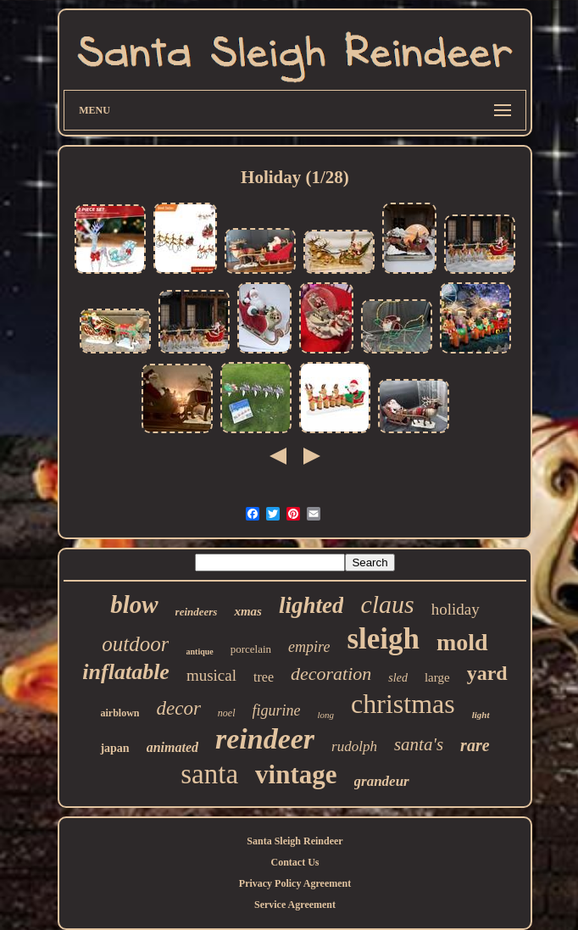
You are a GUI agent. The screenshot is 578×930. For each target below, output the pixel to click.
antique (199, 651)
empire (309, 646)
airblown (119, 713)
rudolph (354, 746)
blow (134, 604)
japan (114, 748)
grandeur (381, 781)
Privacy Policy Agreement (295, 883)
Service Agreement (295, 905)
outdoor (135, 643)
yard (487, 673)
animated (172, 747)
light (481, 715)
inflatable (126, 672)
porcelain (251, 649)
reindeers (196, 611)
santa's (418, 744)
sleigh (383, 638)
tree (263, 677)
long (326, 715)
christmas (403, 703)
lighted (311, 605)
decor (178, 708)
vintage (295, 774)
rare (474, 745)
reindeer (264, 739)
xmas (248, 611)
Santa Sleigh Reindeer (294, 841)
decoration (331, 673)
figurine (277, 710)
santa (209, 774)
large (437, 677)
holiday (455, 609)
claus (387, 604)
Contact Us (295, 862)
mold (462, 642)
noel (227, 713)
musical (211, 675)
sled (398, 677)
